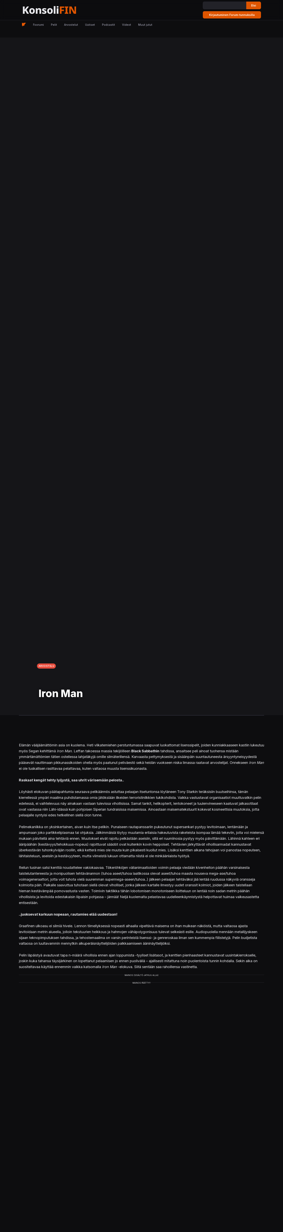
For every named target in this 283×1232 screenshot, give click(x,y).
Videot (126, 24)
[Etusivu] (59, 10)
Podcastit (108, 24)
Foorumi (38, 24)
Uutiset (90, 24)
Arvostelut (71, 24)
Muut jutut (145, 24)
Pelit (54, 24)
